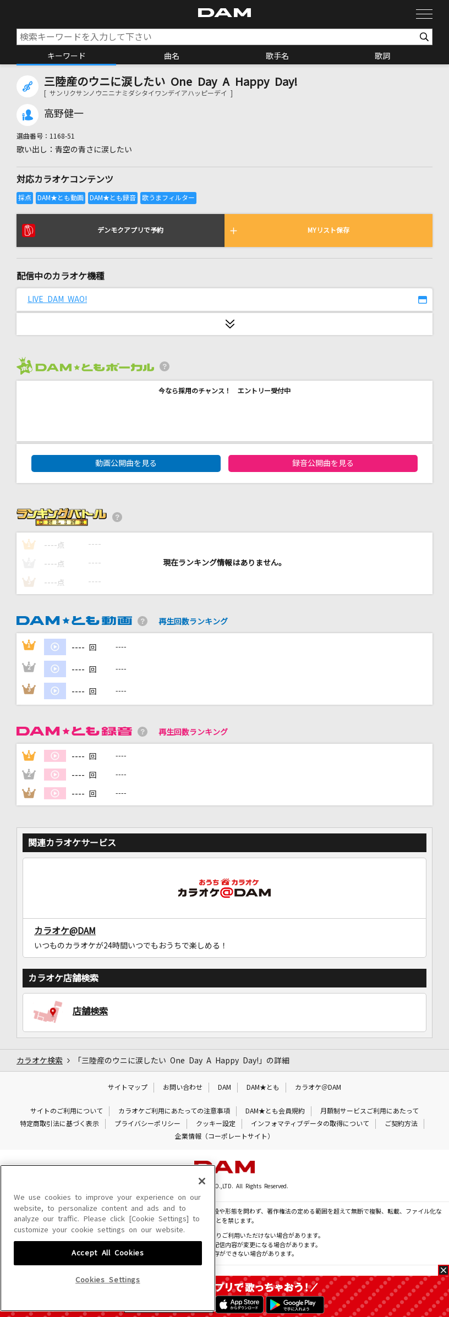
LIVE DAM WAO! (57, 299)
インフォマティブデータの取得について (310, 1124)
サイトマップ (127, 1087)
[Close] (202, 1254)
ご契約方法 (401, 1124)
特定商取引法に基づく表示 (59, 1124)
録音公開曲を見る (323, 463)
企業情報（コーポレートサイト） (224, 1136)
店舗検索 (90, 1011)
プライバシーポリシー (147, 1124)
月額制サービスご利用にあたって (369, 1111)
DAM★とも (263, 1087)
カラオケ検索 (40, 1060)
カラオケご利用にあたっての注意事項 (174, 1111)
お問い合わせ (182, 1087)
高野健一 (64, 114)
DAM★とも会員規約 (275, 1111)
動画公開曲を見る (126, 463)
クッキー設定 (216, 1124)
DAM (224, 1087)
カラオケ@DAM (65, 930)
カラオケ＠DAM (318, 1087)
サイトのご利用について (66, 1111)
